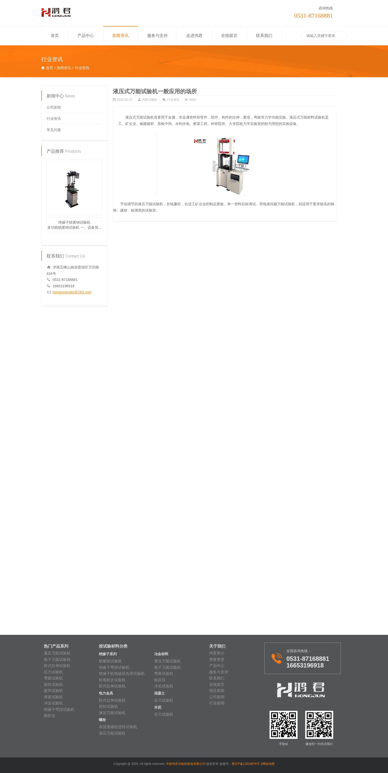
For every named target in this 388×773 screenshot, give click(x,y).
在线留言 (229, 35)
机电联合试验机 (112, 680)
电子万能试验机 (57, 659)
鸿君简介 (216, 653)
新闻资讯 (120, 35)
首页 (55, 35)
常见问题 (54, 130)
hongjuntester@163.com (72, 292)
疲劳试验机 (53, 690)
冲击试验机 (53, 703)
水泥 (157, 707)
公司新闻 (54, 107)
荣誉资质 (216, 659)
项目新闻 (216, 690)
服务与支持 (157, 35)
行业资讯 (173, 99)
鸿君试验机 (149, 99)
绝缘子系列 (108, 654)
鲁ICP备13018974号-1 (247, 764)
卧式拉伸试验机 (57, 665)
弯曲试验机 (53, 678)
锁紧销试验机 (110, 661)
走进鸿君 (194, 35)
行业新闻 (216, 703)
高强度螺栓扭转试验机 (118, 727)
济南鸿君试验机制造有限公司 (186, 764)
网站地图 (268, 764)
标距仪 (49, 715)
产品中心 (85, 35)
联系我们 (264, 35)
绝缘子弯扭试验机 (59, 709)
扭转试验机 (53, 684)
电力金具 (106, 693)
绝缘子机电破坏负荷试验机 (122, 673)
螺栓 (102, 720)
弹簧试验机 (53, 697)
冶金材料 (161, 654)
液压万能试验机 (57, 653)
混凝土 (159, 693)
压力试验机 (53, 672)
